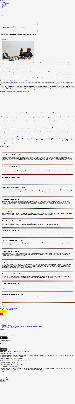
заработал (22, 72)
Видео (3, 7)
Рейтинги (4, 4)
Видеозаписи (40, 88)
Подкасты (4, 6)
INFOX (4, 370)
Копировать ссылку (4, 39)
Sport (3, 10)
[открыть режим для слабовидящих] (37, 23)
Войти (3, 15)
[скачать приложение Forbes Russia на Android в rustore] (4, 336)
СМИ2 (1, 370)
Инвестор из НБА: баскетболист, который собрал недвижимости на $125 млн (14, 91)
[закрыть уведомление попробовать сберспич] (1, 27)
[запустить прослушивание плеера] (37, 25)
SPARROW (2, 370)
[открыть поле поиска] (1, 17)
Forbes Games (5, 3)
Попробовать (23, 27)
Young (3, 11)
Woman (3, 9)
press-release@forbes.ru (18, 363)
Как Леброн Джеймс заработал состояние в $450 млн (10, 122)
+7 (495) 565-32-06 (13, 365)
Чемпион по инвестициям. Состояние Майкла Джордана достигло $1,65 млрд (14, 80)
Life (2, 8)
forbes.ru (10, 352)
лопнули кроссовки (10, 115)
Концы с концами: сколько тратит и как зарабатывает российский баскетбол (14, 136)
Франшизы (4, 5)
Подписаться (3, 310)
